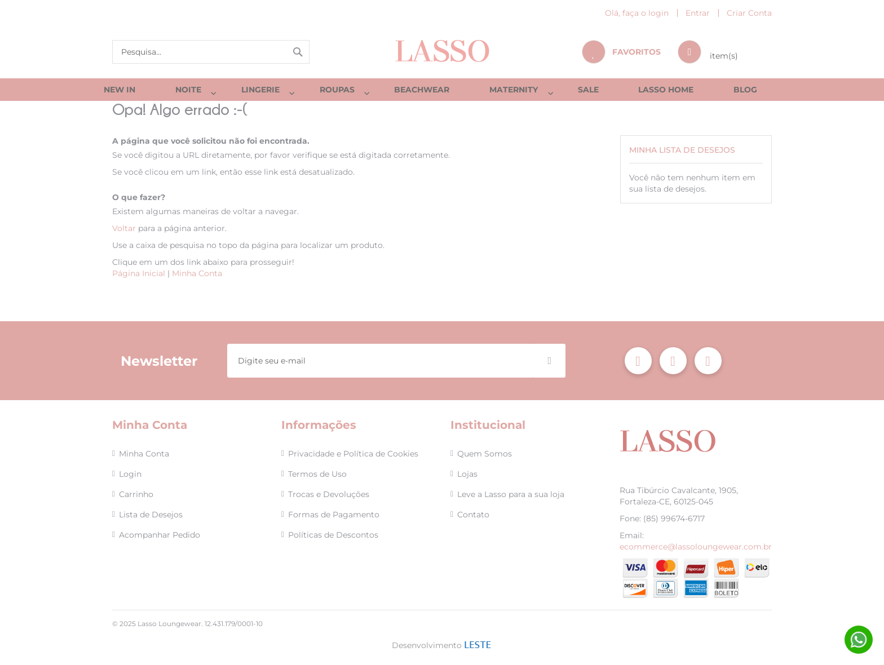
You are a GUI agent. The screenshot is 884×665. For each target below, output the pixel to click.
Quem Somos (484, 454)
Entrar (698, 13)
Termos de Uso (317, 474)
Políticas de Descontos (333, 535)
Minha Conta (197, 279)
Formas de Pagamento (333, 514)
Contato (473, 514)
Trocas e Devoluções (328, 494)
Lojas (467, 474)
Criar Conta (749, 13)
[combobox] (211, 52)
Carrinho (136, 494)
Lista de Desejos (151, 514)
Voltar (124, 234)
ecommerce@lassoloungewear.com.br (696, 547)
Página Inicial (138, 279)
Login (130, 474)
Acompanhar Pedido (159, 535)
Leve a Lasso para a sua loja (510, 494)
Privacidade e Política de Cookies (353, 454)
